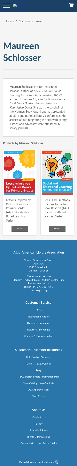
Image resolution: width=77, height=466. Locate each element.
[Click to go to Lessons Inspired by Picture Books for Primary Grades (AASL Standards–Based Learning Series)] (20, 172)
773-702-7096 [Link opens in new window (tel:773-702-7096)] (45, 286)
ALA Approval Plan (38, 389)
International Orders (38, 316)
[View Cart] (71, 6)
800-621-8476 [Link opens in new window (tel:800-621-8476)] (41, 283)
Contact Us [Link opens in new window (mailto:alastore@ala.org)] (38, 417)
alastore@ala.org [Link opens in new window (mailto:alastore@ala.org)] (38, 290)
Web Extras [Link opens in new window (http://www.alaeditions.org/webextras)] (38, 396)
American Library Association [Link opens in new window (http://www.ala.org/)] (43, 252)
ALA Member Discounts (38, 357)
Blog (38, 370)
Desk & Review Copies (38, 363)
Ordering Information (38, 322)
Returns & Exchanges (38, 329)
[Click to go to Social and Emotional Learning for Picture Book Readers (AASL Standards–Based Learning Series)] (57, 172)
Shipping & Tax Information (38, 335)
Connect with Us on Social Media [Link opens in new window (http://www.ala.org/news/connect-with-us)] (39, 443)
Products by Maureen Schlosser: (23, 143)
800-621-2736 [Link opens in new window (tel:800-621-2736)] (43, 276)
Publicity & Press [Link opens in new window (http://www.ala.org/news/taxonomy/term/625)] (39, 430)
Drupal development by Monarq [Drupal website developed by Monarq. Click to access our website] (38, 462)
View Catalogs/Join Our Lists (38, 383)
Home (10, 21)
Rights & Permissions (38, 436)
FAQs (38, 309)
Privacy (39, 423)
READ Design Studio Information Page (38, 376)
